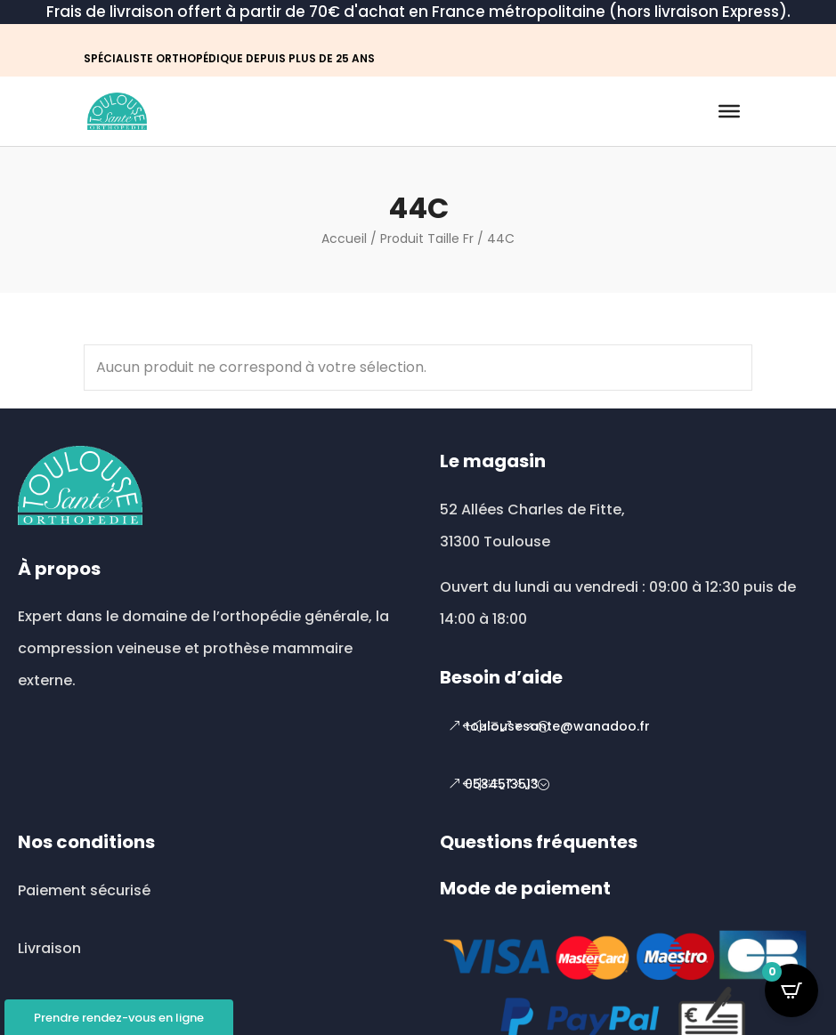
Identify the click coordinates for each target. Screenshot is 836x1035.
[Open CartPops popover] (791, 990)
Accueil (344, 238)
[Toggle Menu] (729, 111)
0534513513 (502, 784)
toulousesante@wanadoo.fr (557, 726)
